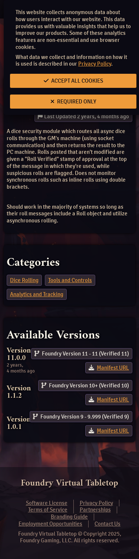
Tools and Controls (70, 280)
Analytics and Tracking (36, 294)
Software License (46, 503)
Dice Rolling (24, 280)
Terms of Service (47, 509)
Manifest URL (113, 367)
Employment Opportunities (50, 523)
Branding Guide (69, 516)
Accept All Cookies (73, 80)
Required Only (73, 101)
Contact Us (107, 523)
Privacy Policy (94, 63)
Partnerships (95, 509)
